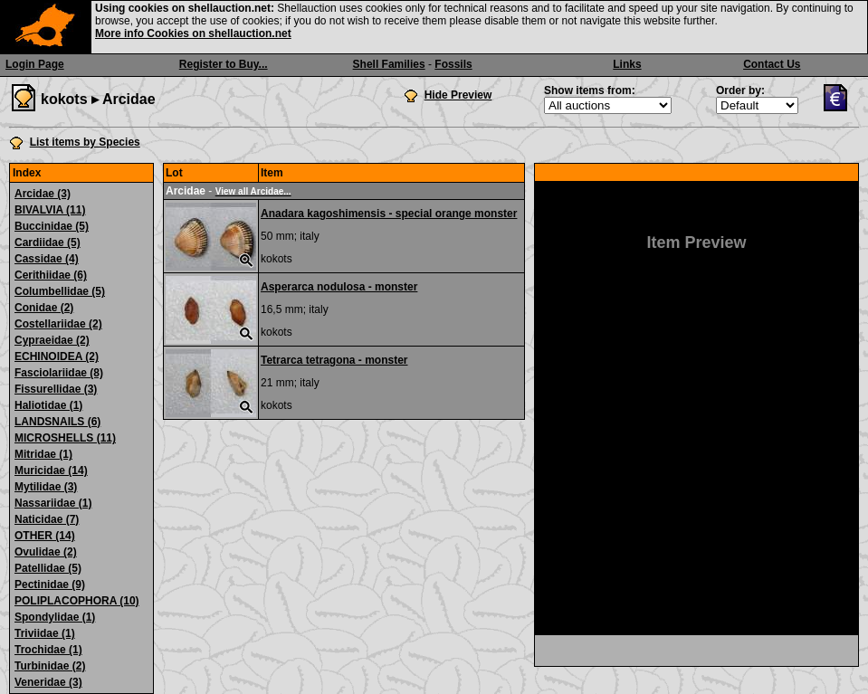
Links (627, 64)
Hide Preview (458, 95)
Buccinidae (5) (51, 226)
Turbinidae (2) (49, 666)
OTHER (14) (44, 535)
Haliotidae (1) (48, 405)
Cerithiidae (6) (50, 275)
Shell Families (389, 64)
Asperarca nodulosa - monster (339, 286)
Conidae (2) (43, 307)
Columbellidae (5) (59, 291)
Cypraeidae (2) (52, 340)
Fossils (453, 64)
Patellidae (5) (47, 568)
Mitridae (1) (43, 454)
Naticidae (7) (46, 519)
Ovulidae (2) (45, 552)
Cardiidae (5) (47, 242)
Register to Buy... (223, 64)
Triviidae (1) (44, 633)
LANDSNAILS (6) (57, 421)
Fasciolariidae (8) (58, 372)
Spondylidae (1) (54, 617)
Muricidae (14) (51, 470)
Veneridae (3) (48, 682)
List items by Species (85, 142)
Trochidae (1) (48, 649)
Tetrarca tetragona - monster (334, 360)
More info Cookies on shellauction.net (193, 33)
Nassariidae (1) (52, 503)
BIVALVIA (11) (49, 210)
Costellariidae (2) (58, 324)
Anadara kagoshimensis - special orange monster (389, 213)
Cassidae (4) (46, 258)
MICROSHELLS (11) (65, 438)
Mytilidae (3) (45, 486)
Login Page (34, 64)
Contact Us (771, 64)
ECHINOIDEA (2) (56, 356)
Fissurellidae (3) (55, 389)
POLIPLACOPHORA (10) (76, 600)
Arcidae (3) (42, 193)
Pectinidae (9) (49, 584)
